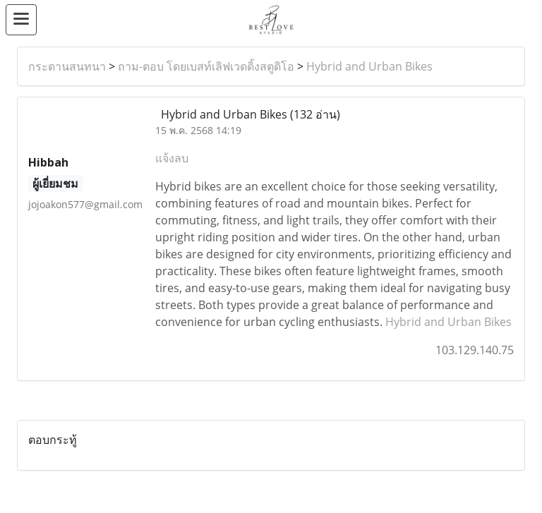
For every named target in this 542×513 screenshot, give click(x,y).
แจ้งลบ (171, 158)
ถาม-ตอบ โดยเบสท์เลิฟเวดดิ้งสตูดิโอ (206, 66)
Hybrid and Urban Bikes (369, 66)
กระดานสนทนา (67, 66)
